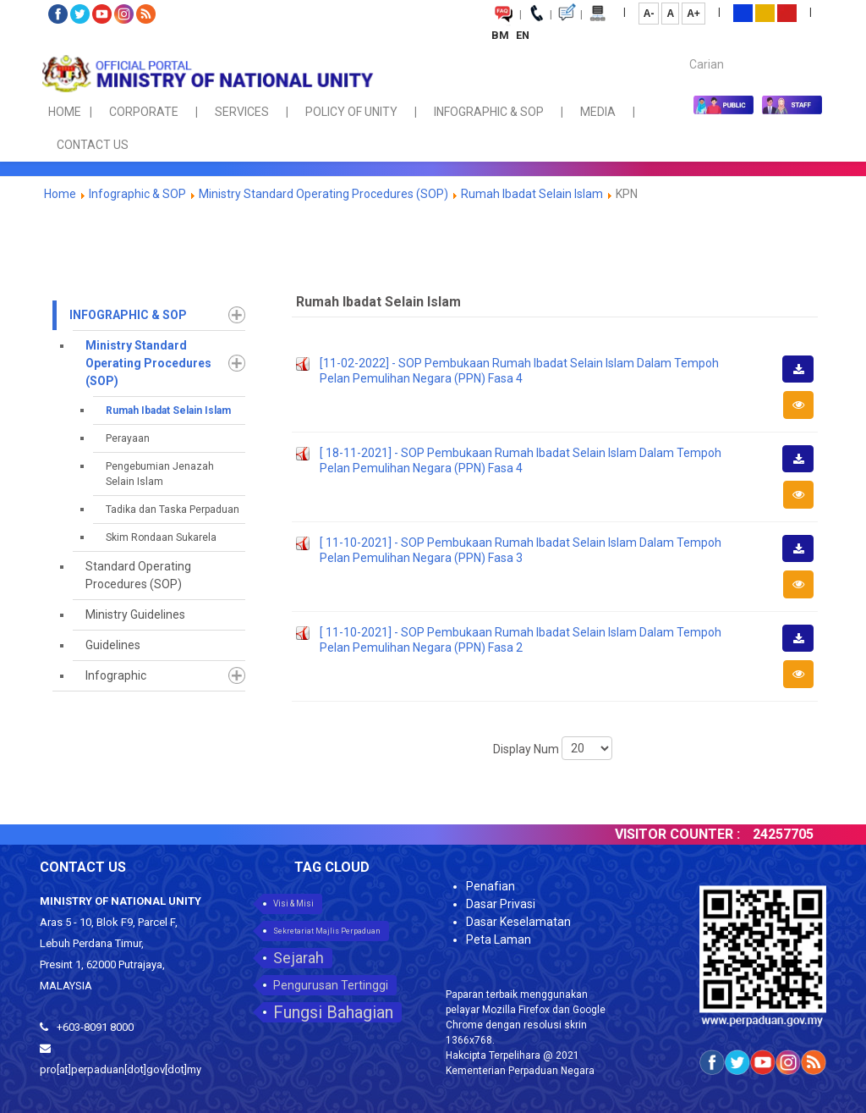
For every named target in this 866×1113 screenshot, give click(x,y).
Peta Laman (498, 939)
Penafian (490, 886)
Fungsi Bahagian (333, 1012)
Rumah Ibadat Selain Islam (532, 194)
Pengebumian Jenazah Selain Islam (160, 474)
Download (803, 382)
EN (522, 35)
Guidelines (112, 645)
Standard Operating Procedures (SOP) (138, 575)
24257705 (794, 834)
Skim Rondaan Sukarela (161, 537)
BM (501, 35)
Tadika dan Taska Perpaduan (172, 509)
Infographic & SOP (137, 194)
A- (649, 13)
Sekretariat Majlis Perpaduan (327, 931)
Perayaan (128, 438)
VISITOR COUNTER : (688, 834)
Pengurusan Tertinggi (330, 985)
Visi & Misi (293, 903)
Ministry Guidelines (135, 614)
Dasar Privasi (500, 904)
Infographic (115, 675)
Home (60, 194)
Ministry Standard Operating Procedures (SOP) (323, 194)
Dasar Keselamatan (518, 921)
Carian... (681, 49)
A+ (693, 13)
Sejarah (298, 958)
